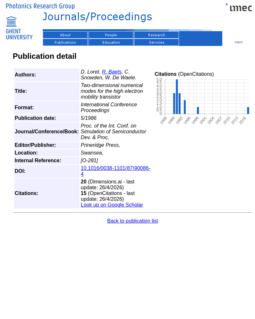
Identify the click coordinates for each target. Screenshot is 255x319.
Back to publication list (132, 221)
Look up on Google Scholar (112, 205)
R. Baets (112, 72)
